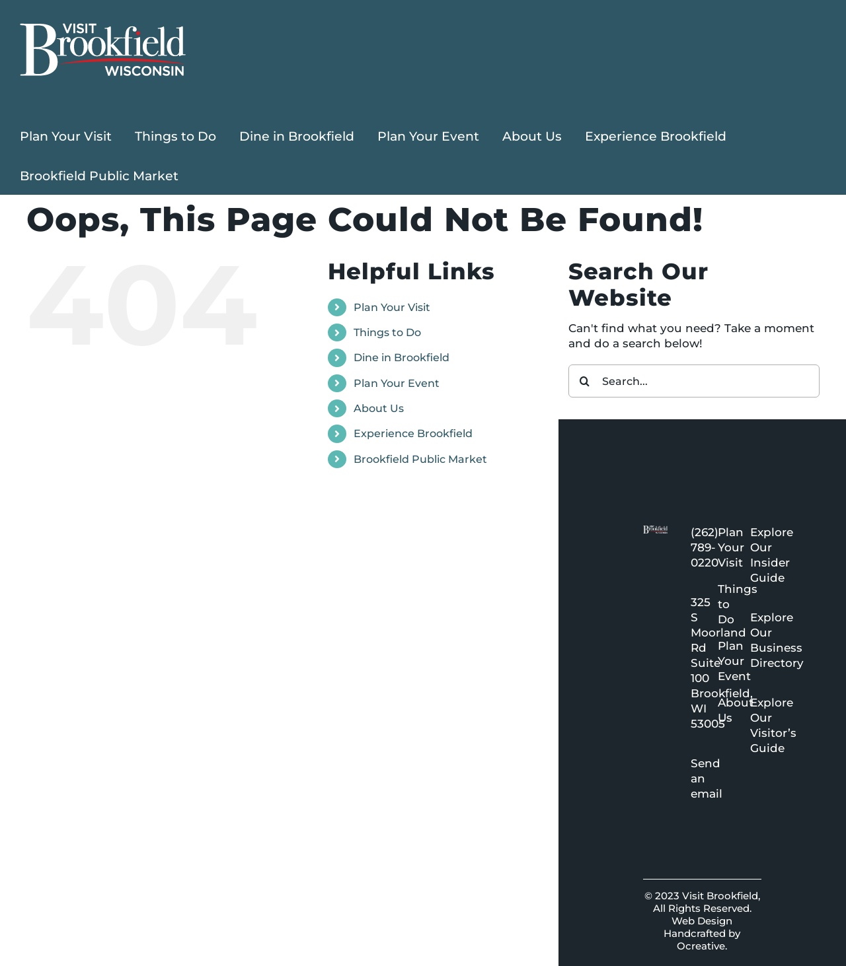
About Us (379, 408)
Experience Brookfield (413, 433)
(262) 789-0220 (704, 547)
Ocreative (701, 946)
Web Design (702, 920)
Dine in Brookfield (401, 357)
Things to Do (387, 332)
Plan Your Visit (392, 307)
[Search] (584, 380)
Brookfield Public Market (420, 459)
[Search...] (694, 380)
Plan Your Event (397, 383)
